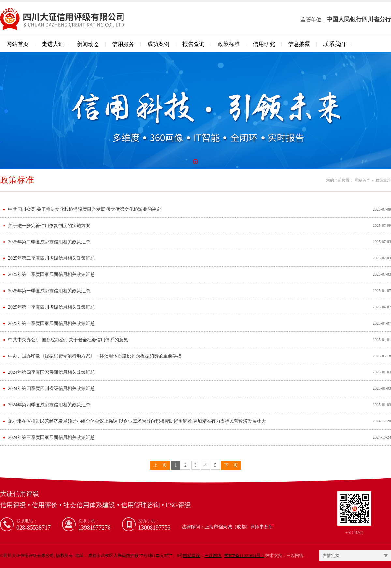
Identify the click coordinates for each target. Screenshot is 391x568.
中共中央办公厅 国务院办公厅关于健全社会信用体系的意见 (68, 339)
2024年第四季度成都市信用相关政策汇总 (49, 404)
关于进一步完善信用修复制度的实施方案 (49, 225)
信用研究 (264, 44)
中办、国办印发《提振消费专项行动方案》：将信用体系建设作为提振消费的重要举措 (94, 356)
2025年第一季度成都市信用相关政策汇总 (49, 290)
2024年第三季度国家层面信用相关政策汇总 (51, 437)
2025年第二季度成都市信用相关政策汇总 (49, 242)
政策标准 (229, 44)
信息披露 (299, 44)
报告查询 (193, 44)
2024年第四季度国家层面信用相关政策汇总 (51, 372)
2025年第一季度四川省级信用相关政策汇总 (51, 307)
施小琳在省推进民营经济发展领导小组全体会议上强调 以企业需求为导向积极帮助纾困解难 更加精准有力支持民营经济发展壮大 (137, 421)
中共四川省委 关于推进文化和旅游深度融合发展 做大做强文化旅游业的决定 (84, 209)
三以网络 (294, 555)
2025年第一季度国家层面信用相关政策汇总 (51, 323)
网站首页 (18, 44)
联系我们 (334, 44)
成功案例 (158, 44)
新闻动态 (88, 44)
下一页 (231, 465)
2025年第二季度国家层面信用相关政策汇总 (51, 274)
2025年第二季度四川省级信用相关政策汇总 (51, 258)
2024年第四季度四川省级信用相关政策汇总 (51, 388)
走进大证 (53, 44)
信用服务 (123, 44)
